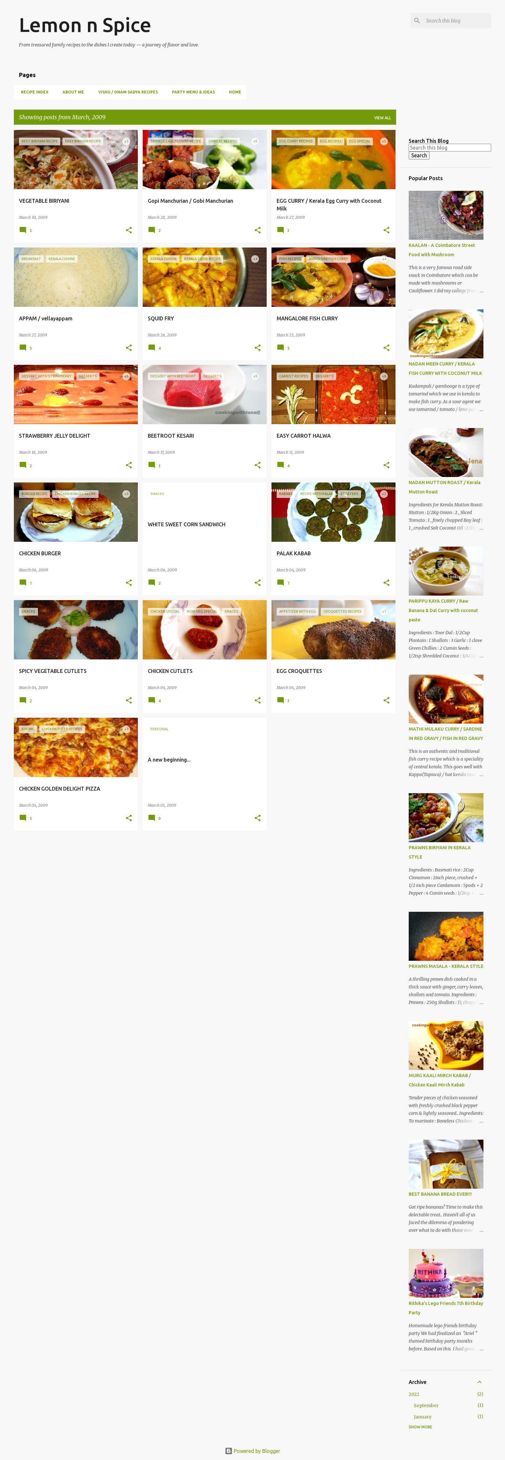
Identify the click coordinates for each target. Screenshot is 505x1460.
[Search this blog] (457, 20)
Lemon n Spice (85, 24)
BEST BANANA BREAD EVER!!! (440, 1194)
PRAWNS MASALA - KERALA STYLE (446, 966)
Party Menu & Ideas (191, 92)
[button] (129, 230)
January (423, 1417)
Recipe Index (32, 92)
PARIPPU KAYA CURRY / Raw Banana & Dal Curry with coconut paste (443, 610)
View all (382, 118)
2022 (414, 1394)
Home (233, 92)
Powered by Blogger (252, 1451)
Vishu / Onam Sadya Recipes (126, 92)
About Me (71, 92)
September (426, 1405)
